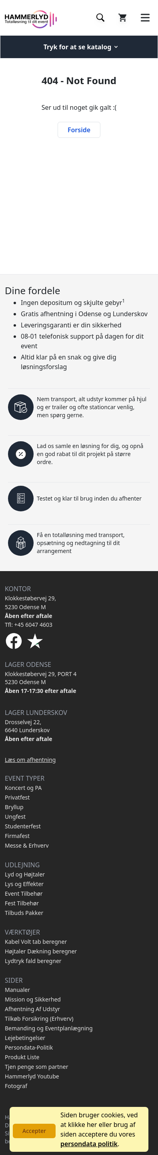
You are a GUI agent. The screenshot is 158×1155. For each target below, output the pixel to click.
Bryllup (14, 807)
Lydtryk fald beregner (33, 961)
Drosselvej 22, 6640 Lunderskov (27, 726)
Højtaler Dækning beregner (41, 951)
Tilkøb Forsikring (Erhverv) (39, 1018)
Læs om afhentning (30, 759)
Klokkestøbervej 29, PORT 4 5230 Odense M (40, 678)
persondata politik (89, 1143)
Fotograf (16, 1086)
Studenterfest (23, 826)
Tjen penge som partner (36, 1066)
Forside (79, 129)
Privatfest (17, 797)
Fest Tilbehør (22, 903)
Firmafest (17, 836)
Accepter (34, 1131)
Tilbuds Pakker (24, 913)
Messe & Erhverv (27, 845)
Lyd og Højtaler (25, 874)
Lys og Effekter (24, 884)
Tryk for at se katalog (82, 46)
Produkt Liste (22, 1057)
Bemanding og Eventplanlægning (49, 1028)
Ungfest (15, 816)
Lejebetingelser (25, 1038)
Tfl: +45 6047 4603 (28, 624)
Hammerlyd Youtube (32, 1076)
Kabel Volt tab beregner (36, 941)
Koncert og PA (23, 788)
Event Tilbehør (24, 893)
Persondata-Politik (29, 1047)
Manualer (17, 989)
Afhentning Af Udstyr (32, 1009)
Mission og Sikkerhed (33, 999)
